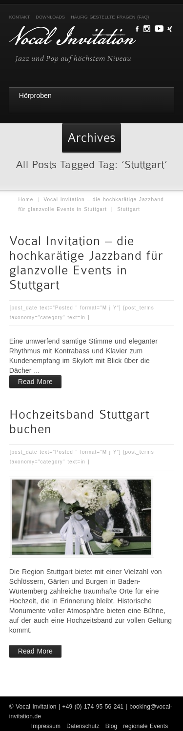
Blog (111, 726)
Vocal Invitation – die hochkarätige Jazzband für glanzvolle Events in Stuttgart (86, 263)
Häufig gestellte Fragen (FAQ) (110, 17)
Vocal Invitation (36, 706)
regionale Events (145, 726)
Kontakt (19, 17)
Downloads (50, 17)
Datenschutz (83, 726)
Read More (35, 381)
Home (26, 199)
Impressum (46, 726)
